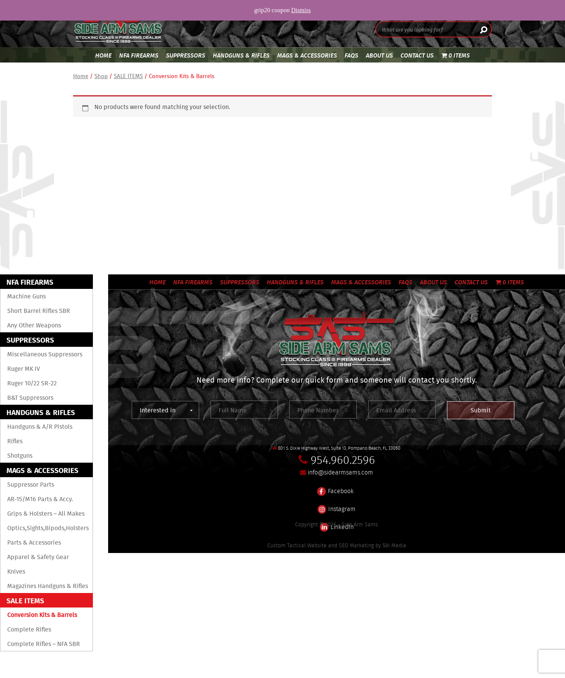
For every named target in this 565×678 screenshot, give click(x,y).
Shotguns (19, 455)
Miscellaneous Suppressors (44, 354)
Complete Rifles (29, 629)
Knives (16, 571)
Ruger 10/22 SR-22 (32, 383)
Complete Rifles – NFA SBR (43, 643)
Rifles (14, 441)
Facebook (335, 486)
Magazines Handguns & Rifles (47, 585)
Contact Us (417, 55)
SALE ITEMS (128, 76)
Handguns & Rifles (241, 55)
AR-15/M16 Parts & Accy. (40, 498)
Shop (101, 76)
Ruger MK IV (23, 368)
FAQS (351, 55)
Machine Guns (26, 296)
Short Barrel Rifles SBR (38, 310)
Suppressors (185, 55)
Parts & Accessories (34, 542)
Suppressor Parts (30, 484)
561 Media (394, 545)
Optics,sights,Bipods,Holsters (48, 527)
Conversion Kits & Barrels (42, 614)
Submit (481, 410)
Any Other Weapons (34, 325)
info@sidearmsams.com (340, 472)
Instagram (337, 504)
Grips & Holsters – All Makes (46, 513)
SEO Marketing (356, 545)
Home (103, 55)
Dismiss (301, 10)
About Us (379, 55)
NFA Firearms (138, 55)
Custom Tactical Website (297, 545)
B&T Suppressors (30, 397)
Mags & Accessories (307, 55)
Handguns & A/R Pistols (39, 426)
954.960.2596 (343, 460)
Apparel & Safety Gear (38, 556)
